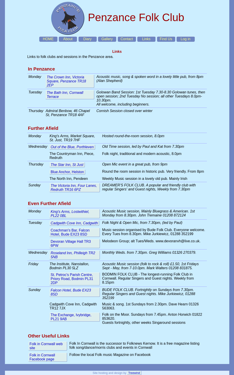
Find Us (166, 39)
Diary (87, 39)
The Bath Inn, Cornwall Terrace (65, 95)
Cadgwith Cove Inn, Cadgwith (74, 223)
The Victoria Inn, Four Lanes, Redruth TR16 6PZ (74, 188)
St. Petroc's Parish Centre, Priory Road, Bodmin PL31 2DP (72, 279)
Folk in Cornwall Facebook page (42, 357)
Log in (185, 39)
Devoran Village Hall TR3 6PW (71, 243)
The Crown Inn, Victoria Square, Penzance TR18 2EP (66, 81)
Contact (126, 39)
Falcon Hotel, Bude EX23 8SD (71, 292)
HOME (48, 39)
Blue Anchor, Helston (67, 172)
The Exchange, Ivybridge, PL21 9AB (71, 317)
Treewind (134, 373)
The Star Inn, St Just (67, 165)
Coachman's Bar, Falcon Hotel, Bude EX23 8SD (70, 232)
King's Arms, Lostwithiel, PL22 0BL (70, 214)
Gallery (107, 39)
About (67, 39)
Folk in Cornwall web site (46, 346)
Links (146, 39)
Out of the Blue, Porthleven (72, 147)
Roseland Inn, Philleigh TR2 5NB (73, 255)
